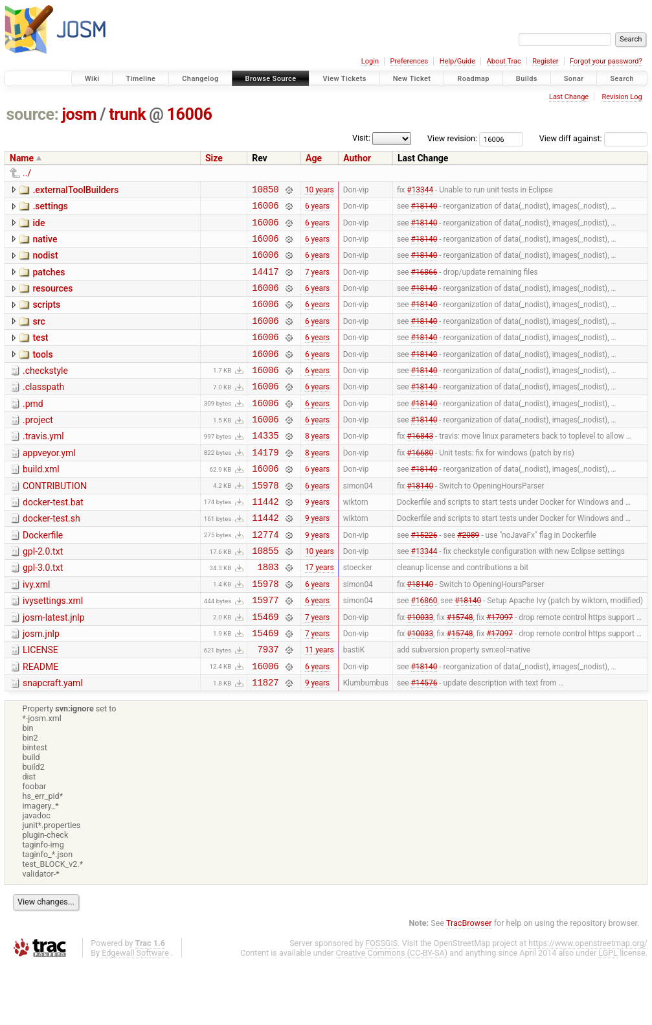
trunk (127, 114)
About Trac (504, 61)
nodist (45, 263)
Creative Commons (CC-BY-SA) (392, 1013)
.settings (49, 208)
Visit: (361, 138)
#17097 (499, 668)
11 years (319, 705)
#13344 (420, 190)
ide (38, 227)
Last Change (569, 97)
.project (38, 447)
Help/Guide (457, 61)
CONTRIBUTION (55, 521)
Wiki (92, 79)
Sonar (574, 79)
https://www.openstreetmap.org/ (587, 1003)
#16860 (424, 650)
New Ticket (412, 79)
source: (32, 114)
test (40, 355)
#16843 (420, 466)
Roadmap (473, 79)
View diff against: (593, 138)
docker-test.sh (51, 557)
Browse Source (271, 79)
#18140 (424, 209)
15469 (265, 669)
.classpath (43, 410)
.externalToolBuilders (75, 190)
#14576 (424, 742)
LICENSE (40, 704)
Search (622, 79)
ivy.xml (36, 631)
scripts (46, 318)
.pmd (33, 429)
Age (314, 158)
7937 (267, 705)
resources (52, 300)
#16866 (424, 282)
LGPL (608, 1013)
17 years (319, 613)
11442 (265, 540)
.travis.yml (43, 465)
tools (42, 374)
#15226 (424, 576)
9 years (317, 539)
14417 (265, 283)
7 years (317, 282)
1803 (267, 613)
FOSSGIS (381, 1003)
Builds (526, 79)
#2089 (468, 576)
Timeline (140, 79)
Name (22, 158)
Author (357, 158)
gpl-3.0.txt (43, 612)
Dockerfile (43, 576)
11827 (265, 742)
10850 (265, 191)
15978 (265, 522)
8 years (317, 466)
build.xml (41, 502)
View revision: (452, 138)
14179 (265, 485)
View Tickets (344, 79)
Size (214, 158)
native (44, 245)
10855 (265, 595)
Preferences (409, 61)
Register (545, 61)
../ (27, 173)
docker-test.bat (53, 539)
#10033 (420, 668)
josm (79, 114)
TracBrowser (469, 983)
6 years (317, 209)
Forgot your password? (606, 61)
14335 (265, 466)
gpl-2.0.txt (43, 594)
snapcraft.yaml (53, 741)
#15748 (460, 668)
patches (48, 282)
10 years (319, 190)
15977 (265, 650)
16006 (189, 114)
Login (370, 61)
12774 (265, 577)
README (40, 723)
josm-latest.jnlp (54, 668)
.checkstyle (45, 392)
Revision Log (621, 97)
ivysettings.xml (53, 649)
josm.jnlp (41, 686)
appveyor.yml (49, 484)
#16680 (420, 484)
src (38, 337)
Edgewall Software (135, 1013)
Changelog (200, 79)
